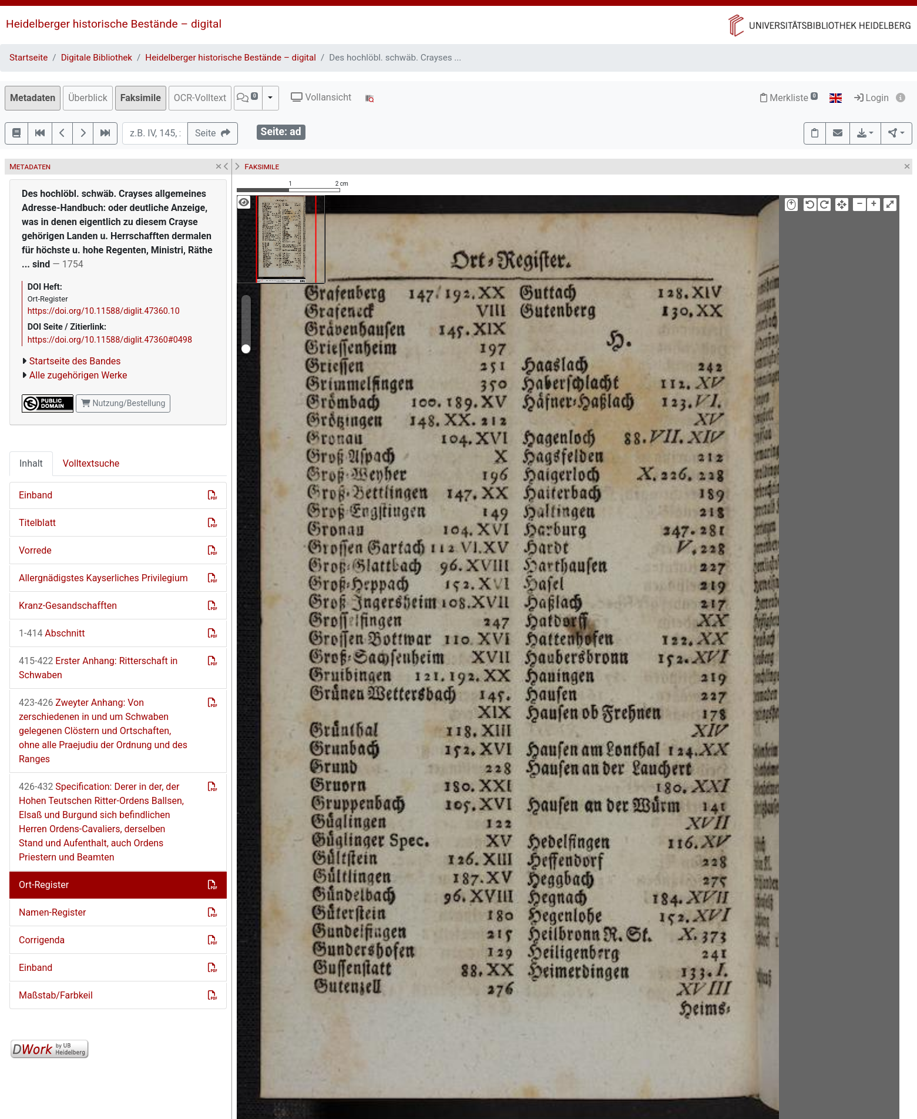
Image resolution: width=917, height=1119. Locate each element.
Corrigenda (42, 940)
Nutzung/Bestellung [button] (123, 403)
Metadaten (32, 97)
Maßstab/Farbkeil (56, 995)
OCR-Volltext (200, 97)
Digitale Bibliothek (96, 57)
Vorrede (35, 550)
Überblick (88, 97)
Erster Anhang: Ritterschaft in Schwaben (98, 668)
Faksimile (140, 97)
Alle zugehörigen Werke (78, 375)
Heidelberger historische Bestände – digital (113, 24)
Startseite (28, 57)
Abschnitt (52, 633)
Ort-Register (44, 884)
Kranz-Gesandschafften (68, 605)
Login (871, 97)
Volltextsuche (91, 463)
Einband (35, 495)
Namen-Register (52, 912)
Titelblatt (37, 522)
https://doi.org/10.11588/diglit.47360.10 (104, 311)
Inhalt (31, 463)
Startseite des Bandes (75, 361)
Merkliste (789, 97)
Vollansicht (321, 97)
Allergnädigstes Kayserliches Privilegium (103, 578)
